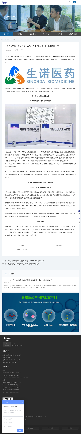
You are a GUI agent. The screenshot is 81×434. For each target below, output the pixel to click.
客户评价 (46, 34)
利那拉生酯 (59, 245)
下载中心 (33, 34)
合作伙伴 (59, 34)
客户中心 (9, 39)
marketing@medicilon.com (13, 372)
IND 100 (15, 39)
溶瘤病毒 (30, 428)
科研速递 (20, 34)
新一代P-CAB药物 (22, 249)
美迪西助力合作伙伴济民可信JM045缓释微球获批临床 (23, 264)
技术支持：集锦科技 (8, 421)
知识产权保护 (73, 34)
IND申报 (70, 428)
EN (74, 2)
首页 (4, 39)
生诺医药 (21, 245)
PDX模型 (50, 428)
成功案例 (6, 34)
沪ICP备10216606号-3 (41, 416)
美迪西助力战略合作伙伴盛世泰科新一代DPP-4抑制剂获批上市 (26, 261)
